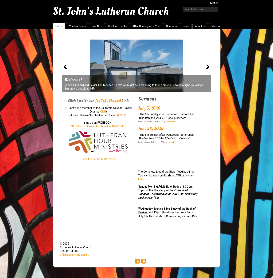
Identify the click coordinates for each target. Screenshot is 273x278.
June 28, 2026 (150, 128)
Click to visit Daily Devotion (98, 159)
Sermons (171, 26)
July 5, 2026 (149, 108)
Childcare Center (117, 26)
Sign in (214, 3)
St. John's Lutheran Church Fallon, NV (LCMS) (98, 126)
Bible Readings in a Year (146, 26)
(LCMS (121, 115)
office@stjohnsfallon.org (74, 254)
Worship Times (77, 26)
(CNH (102, 111)
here (141, 179)
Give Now (97, 26)
